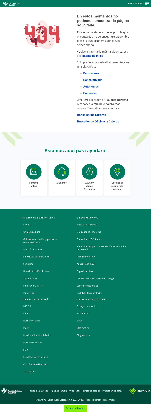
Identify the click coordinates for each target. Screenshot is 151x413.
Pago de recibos (85, 271)
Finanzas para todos (87, 224)
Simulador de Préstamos (89, 239)
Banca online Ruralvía (91, 115)
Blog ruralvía (83, 327)
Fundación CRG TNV (33, 285)
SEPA (25, 349)
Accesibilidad (29, 371)
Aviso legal (74, 390)
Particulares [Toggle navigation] (138, 3)
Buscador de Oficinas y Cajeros (98, 121)
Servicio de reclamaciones (36, 256)
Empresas (90, 93)
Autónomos (91, 86)
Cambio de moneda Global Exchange (95, 278)
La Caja (27, 224)
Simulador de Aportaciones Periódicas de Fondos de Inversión (101, 248)
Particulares (91, 73)
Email (79, 320)
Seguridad (28, 263)
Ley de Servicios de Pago (35, 356)
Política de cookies (91, 390)
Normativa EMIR (31, 320)
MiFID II (27, 306)
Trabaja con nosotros (87, 306)
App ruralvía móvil (86, 263)
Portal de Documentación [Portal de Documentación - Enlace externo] (90, 292)
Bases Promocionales (87, 285)
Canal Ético (29, 292)
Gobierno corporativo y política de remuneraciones (40, 241)
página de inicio (92, 56)
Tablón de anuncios (38, 390)
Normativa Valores (32, 342)
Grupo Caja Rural (32, 231)
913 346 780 (83, 313)
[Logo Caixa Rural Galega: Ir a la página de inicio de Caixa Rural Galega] (23, 3)
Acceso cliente (74, 408)
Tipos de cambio (58, 390)
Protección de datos (112, 390)
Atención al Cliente (32, 249)
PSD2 (26, 327)
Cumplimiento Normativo (36, 364)
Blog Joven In (83, 335)
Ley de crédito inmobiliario (36, 335)
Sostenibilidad (30, 278)
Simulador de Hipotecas (89, 231)
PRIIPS (26, 313)
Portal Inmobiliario (86, 256)
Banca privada (92, 80)
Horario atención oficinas (36, 271)
